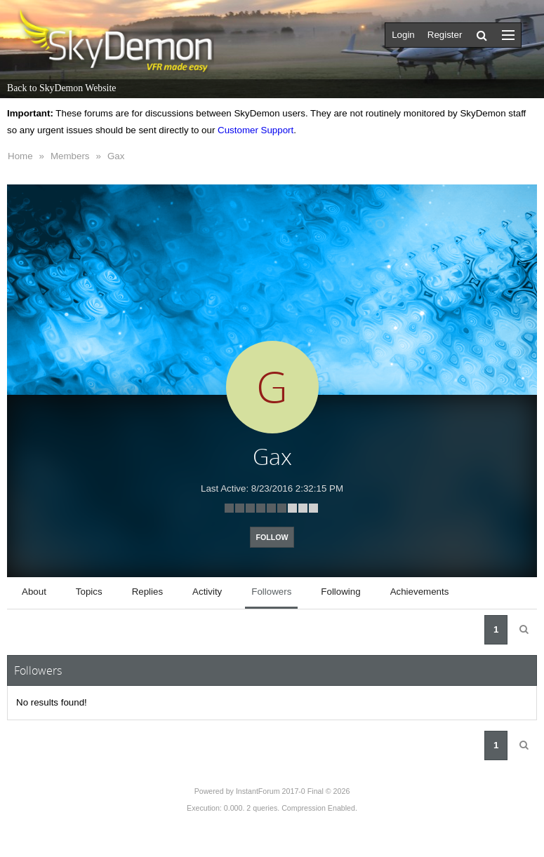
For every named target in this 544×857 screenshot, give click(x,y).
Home (20, 156)
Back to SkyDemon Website (61, 88)
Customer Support (255, 130)
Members (70, 156)
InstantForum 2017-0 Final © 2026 (293, 791)
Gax (115, 156)
